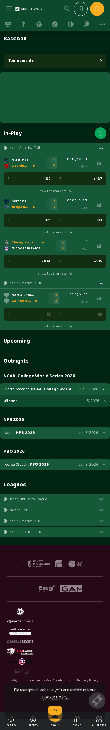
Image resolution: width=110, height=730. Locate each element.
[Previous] (18, 563)
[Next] (91, 563)
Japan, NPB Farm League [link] (28, 499)
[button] (55, 148)
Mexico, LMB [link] (18, 510)
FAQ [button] (14, 680)
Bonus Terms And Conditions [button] (47, 680)
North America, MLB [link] (24, 148)
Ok (55, 710)
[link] (28, 9)
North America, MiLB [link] (25, 283)
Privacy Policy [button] (88, 680)
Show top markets (55, 191)
